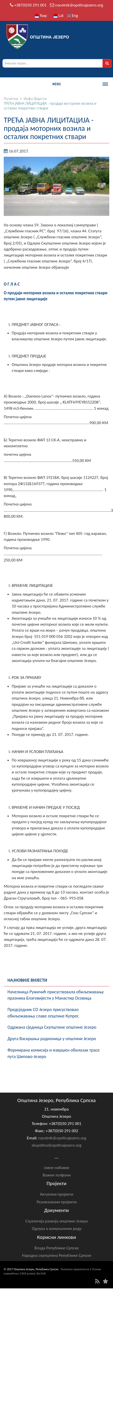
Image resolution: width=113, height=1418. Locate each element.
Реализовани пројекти (57, 1202)
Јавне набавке (56, 1167)
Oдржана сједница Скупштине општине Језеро (51, 1027)
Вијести (40, 98)
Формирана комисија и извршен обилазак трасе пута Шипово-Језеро (53, 1053)
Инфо (28, 98)
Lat (59, 15)
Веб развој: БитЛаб (34, 1273)
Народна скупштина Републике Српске (56, 1255)
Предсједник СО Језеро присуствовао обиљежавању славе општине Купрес (43, 1013)
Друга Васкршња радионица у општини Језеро (51, 1038)
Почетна (11, 98)
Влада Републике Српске (56, 1248)
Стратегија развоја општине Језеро (56, 1221)
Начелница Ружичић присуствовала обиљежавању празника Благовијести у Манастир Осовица (55, 995)
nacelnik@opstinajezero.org (79, 5)
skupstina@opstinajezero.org (57, 1145)
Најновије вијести (27, 980)
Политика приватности (75, 1269)
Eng (72, 15)
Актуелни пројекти (56, 1194)
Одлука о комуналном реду (56, 1228)
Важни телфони (57, 1175)
